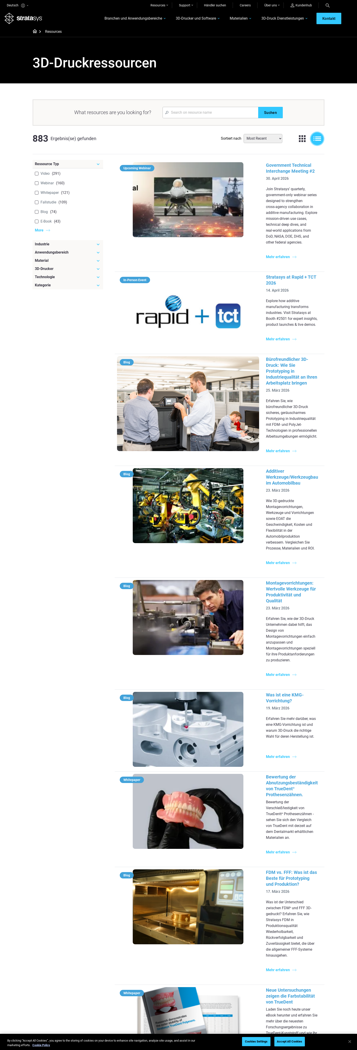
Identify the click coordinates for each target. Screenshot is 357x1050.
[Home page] (33, 34)
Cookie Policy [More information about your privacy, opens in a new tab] (41, 1045)
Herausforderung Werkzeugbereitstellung (200, 896)
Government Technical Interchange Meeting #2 (238, 167)
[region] (178, 1042)
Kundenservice (242, 996)
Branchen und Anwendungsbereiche (125, 20)
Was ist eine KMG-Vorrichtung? (222, 501)
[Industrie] (68, 246)
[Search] (327, 5)
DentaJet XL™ (242, 907)
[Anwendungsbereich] (68, 255)
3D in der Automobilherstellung (206, 943)
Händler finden (242, 976)
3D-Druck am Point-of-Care (155, 996)
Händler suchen (215, 5)
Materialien (231, 20)
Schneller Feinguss (149, 970)
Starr (187, 970)
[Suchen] (270, 115)
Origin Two (240, 893)
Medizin (286, 893)
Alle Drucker (240, 920)
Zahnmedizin (290, 887)
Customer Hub (242, 990)
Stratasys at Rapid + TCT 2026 (221, 238)
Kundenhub (301, 5)
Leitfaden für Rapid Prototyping (198, 921)
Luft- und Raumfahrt (295, 907)
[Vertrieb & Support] (254, 962)
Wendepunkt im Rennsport (154, 976)
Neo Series (239, 900)
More (39, 232)
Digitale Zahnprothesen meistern (152, 1005)
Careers (245, 5)
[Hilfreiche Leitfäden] (158, 879)
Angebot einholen (244, 983)
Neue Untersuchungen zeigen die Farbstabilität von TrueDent (252, 690)
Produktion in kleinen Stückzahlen (199, 908)
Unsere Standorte (293, 983)
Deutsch (17, 5)
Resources (157, 5)
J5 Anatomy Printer (246, 913)
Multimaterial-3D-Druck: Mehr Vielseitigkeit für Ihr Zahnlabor (252, 744)
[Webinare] (158, 962)
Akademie (288, 996)
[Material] (68, 263)
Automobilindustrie (294, 900)
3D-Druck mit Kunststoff (201, 950)
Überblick (287, 970)
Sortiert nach (231, 141)
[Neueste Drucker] (254, 879)
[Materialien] (206, 962)
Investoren (288, 1010)
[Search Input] (210, 115)
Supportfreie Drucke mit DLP (156, 925)
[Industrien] (302, 879)
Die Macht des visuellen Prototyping (152, 896)
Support (184, 5)
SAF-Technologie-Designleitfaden (148, 916)
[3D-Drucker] (68, 271)
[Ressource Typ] (68, 166)
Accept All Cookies (289, 1041)
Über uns (270, 5)
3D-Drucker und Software (188, 20)
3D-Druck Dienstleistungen (274, 20)
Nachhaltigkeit (291, 1003)
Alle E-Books (144, 932)
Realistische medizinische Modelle (202, 933)
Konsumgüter (290, 913)
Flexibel (189, 976)
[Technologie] (68, 279)
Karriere (286, 990)
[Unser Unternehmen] (302, 962)
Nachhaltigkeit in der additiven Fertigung (157, 986)
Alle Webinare (145, 1015)
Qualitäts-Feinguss (149, 887)
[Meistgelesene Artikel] (206, 882)
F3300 (237, 887)
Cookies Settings (256, 1041)
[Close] (350, 1042)
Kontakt (286, 976)
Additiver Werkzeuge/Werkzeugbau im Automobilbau (243, 367)
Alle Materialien (195, 990)
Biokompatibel (194, 983)
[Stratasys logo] (26, 19)
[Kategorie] (68, 287)
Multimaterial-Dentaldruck (154, 906)
